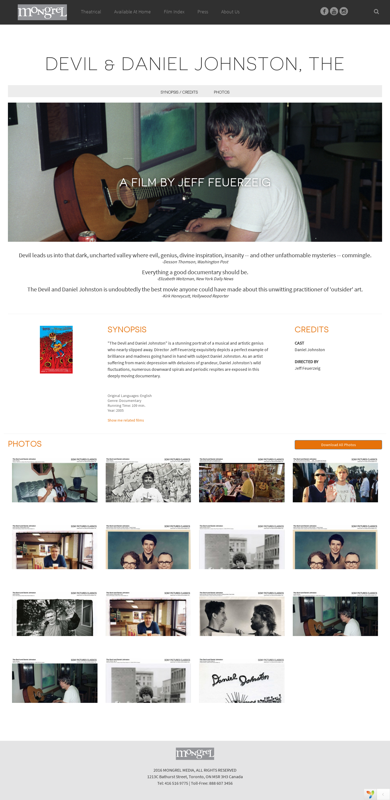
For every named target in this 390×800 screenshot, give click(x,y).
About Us (230, 11)
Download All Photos (338, 444)
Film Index (174, 11)
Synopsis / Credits (179, 92)
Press (202, 11)
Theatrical (91, 11)
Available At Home (132, 17)
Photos (221, 92)
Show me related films (126, 420)
